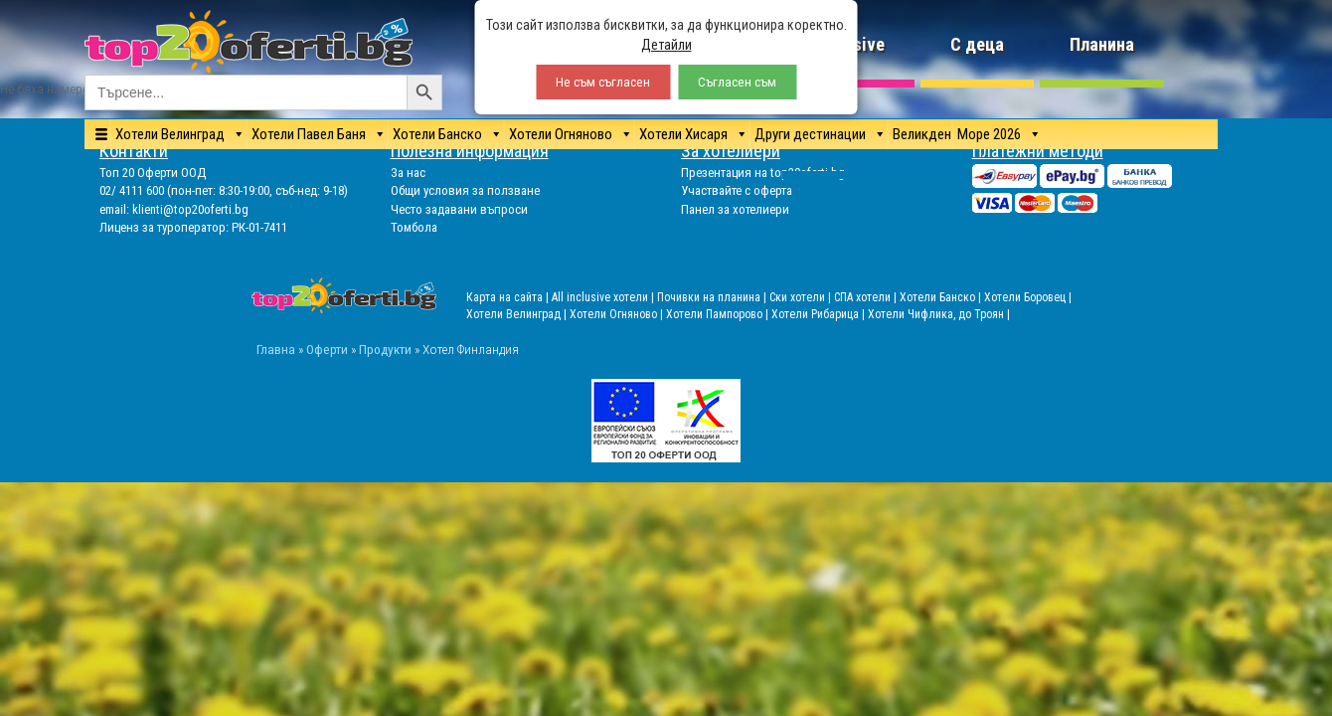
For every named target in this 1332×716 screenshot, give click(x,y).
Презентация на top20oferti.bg (763, 172)
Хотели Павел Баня (308, 134)
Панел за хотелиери (735, 209)
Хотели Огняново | (618, 314)
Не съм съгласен (603, 82)
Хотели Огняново (560, 134)
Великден (922, 134)
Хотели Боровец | (1028, 297)
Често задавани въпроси (459, 209)
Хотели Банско (437, 134)
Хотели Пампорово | (718, 314)
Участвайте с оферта (736, 190)
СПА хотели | (867, 297)
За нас (408, 172)
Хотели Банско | (942, 297)
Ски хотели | (801, 297)
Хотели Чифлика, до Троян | (939, 314)
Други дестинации (810, 134)
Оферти (327, 349)
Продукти (385, 349)
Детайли (666, 45)
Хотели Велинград (170, 134)
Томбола (414, 227)
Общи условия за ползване (465, 190)
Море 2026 (989, 134)
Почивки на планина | (713, 297)
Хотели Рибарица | (819, 314)
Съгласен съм (737, 82)
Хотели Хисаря (683, 134)
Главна (275, 349)
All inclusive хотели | (604, 297)
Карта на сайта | (509, 297)
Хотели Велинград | (516, 314)
